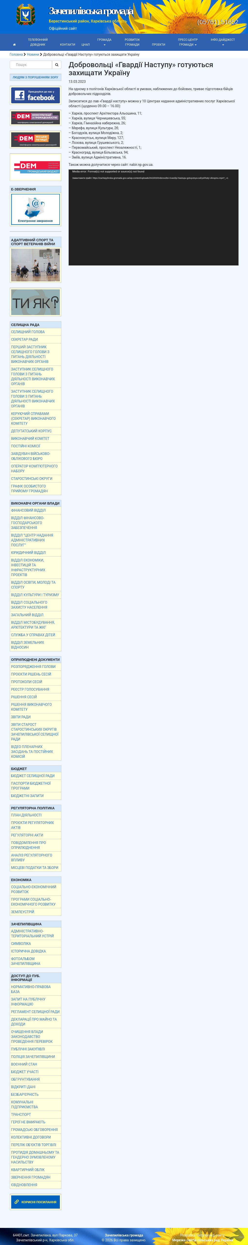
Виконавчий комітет (30, 439)
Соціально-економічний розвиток (33, 889)
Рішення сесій (24, 697)
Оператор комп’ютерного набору (34, 468)
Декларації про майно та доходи (34, 1021)
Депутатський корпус (31, 431)
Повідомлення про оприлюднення (28, 845)
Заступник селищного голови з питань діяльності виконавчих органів (33, 376)
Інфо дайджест (223, 41)
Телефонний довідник (38, 42)
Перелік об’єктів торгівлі (33, 1145)
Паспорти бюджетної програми (31, 785)
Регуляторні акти (27, 835)
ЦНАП (86, 44)
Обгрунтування (25, 1079)
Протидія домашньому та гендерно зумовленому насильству (35, 1157)
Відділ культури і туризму (35, 595)
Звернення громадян (30, 1177)
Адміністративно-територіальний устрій (32, 933)
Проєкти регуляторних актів (32, 825)
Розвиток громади (132, 42)
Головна (16, 54)
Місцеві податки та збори (34, 868)
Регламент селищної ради (35, 1012)
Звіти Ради (21, 717)
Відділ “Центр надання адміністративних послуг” (32, 540)
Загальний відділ (27, 615)
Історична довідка (28, 951)
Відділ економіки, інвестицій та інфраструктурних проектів (28, 567)
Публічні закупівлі (28, 1049)
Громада (104, 41)
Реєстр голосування (30, 689)
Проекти (158, 44)
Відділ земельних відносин (27, 645)
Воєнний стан (24, 1064)
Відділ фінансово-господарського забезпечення (27, 523)
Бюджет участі (25, 1072)
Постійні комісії (25, 446)
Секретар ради (24, 339)
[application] (154, 217)
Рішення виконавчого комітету (31, 707)
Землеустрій (22, 912)
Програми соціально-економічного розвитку (33, 901)
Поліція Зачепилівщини (33, 1057)
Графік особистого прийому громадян (29, 488)
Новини (33, 54)
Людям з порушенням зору (35, 77)
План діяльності (26, 815)
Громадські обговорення (34, 1130)
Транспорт (21, 1115)
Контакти (67, 44)
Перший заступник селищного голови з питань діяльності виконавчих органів (30, 354)
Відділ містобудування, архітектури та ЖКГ (33, 625)
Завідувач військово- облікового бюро (30, 456)
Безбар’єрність (25, 1095)
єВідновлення (24, 1185)
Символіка (21, 944)
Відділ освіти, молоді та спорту (33, 584)
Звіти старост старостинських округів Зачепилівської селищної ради (35, 732)
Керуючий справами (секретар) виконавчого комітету (33, 418)
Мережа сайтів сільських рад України (202, 1240)
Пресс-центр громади (188, 42)
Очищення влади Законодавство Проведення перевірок (32, 1037)
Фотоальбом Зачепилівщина (25, 961)
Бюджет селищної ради (33, 776)
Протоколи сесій (26, 682)
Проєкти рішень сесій (31, 674)
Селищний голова (28, 332)
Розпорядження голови (33, 667)
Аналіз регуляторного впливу (31, 857)
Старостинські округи (32, 479)
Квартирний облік (28, 1170)
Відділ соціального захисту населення (29, 605)
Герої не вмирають (28, 1122)
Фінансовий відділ (28, 510)
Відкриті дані (23, 1087)
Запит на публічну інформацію (28, 1001)
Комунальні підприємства (24, 1104)
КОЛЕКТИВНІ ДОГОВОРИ (31, 1137)
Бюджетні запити (27, 796)
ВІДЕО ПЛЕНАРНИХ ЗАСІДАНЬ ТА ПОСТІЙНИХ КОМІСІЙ (32, 752)
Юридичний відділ (28, 553)
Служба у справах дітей (33, 635)
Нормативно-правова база (31, 989)
